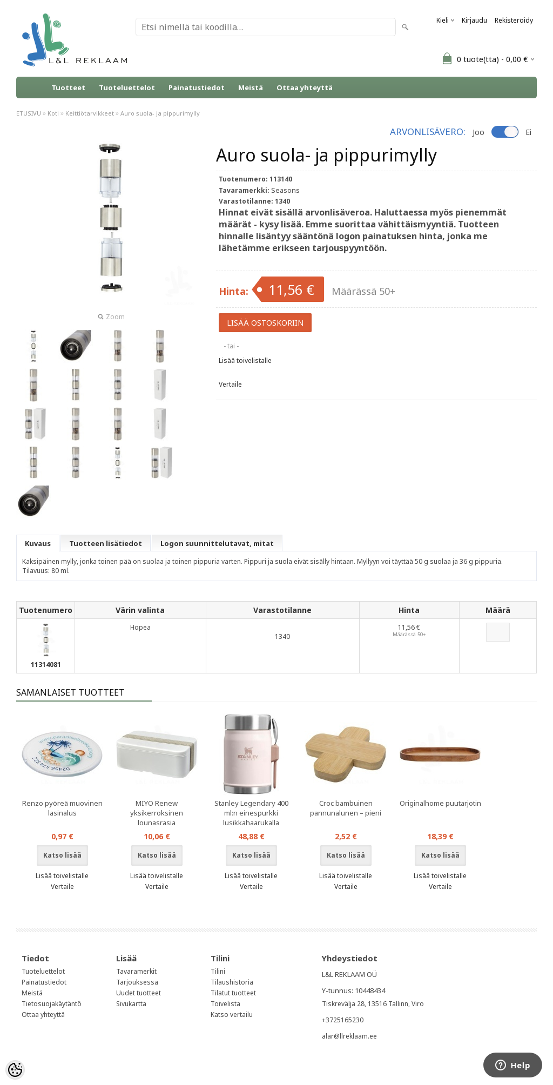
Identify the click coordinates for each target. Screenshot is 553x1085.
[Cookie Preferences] (15, 1070)
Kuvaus (38, 543)
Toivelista (225, 1003)
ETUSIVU (28, 113)
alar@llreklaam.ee (349, 1036)
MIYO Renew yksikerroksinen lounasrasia (156, 812)
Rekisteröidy (514, 20)
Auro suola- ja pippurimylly (160, 113)
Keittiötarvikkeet (89, 113)
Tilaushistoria (232, 982)
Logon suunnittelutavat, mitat (217, 543)
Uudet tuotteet (138, 993)
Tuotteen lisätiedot (105, 543)
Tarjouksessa (137, 982)
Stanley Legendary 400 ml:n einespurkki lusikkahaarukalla (251, 812)
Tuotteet (68, 87)
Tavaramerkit (136, 971)
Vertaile (230, 384)
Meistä (250, 87)
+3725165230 (342, 1020)
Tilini (218, 971)
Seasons (285, 190)
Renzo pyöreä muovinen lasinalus (62, 808)
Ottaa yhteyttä (304, 87)
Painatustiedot (196, 87)
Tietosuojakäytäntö (52, 1003)
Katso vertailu (232, 1014)
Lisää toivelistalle (245, 360)
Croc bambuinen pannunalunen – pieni (345, 808)
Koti (53, 113)
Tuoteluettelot (127, 87)
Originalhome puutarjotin (440, 803)
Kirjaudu (474, 20)
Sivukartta (131, 1003)
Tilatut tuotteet (233, 993)
